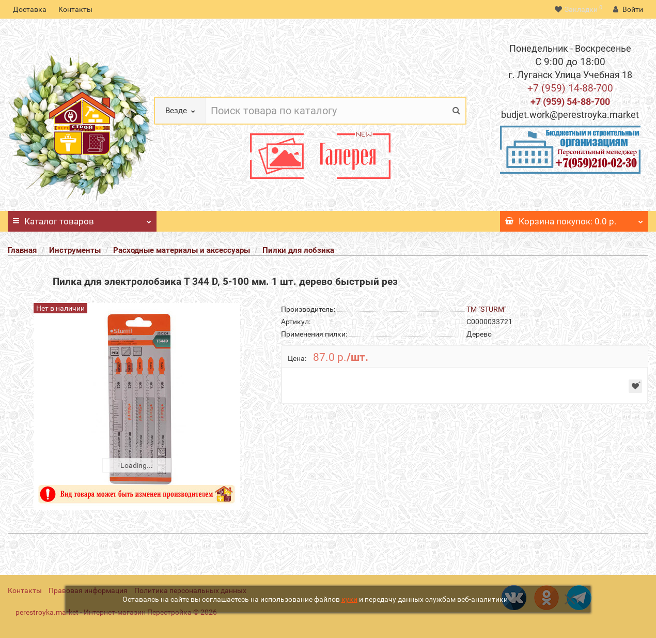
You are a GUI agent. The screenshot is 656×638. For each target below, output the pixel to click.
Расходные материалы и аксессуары (181, 250)
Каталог (82, 218)
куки (349, 599)
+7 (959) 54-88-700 (570, 101)
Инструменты (75, 250)
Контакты (75, 9)
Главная (22, 250)
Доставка (29, 9)
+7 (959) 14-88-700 (570, 88)
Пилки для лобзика (298, 250)
